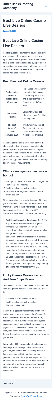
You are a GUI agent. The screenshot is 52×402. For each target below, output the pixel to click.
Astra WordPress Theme (31, 396)
